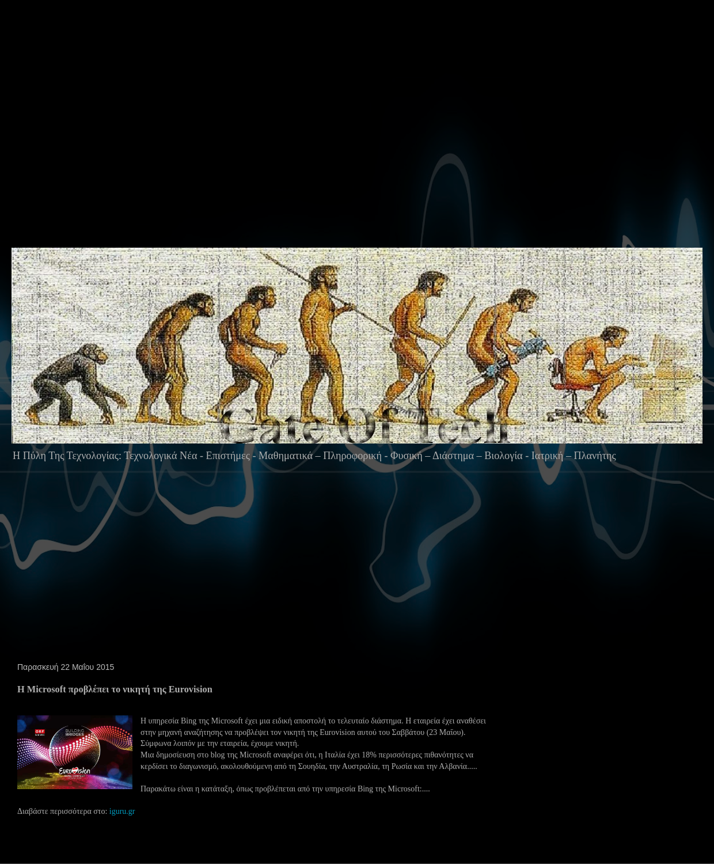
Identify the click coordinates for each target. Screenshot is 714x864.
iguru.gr (122, 811)
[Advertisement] (227, 146)
